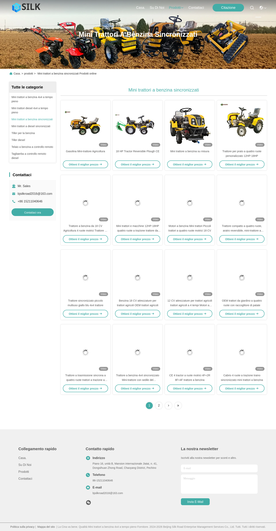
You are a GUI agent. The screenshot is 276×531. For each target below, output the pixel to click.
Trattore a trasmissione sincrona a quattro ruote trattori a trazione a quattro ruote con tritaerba (85, 380)
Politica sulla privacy (22, 526)
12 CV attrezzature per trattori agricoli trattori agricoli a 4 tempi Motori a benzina (190, 305)
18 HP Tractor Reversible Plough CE (137, 151)
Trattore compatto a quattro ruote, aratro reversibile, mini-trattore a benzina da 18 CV (242, 230)
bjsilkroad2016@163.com (35, 193)
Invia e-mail (195, 501)
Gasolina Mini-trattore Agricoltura (85, 151)
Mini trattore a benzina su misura (189, 151)
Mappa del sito (46, 526)
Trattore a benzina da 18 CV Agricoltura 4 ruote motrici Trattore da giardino (85, 230)
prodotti (176, 8)
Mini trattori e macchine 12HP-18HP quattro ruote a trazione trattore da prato (137, 230)
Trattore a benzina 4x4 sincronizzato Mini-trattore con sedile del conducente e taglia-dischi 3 (137, 380)
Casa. (140, 8)
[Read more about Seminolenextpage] (168, 405)
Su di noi (157, 8)
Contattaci (196, 8)
